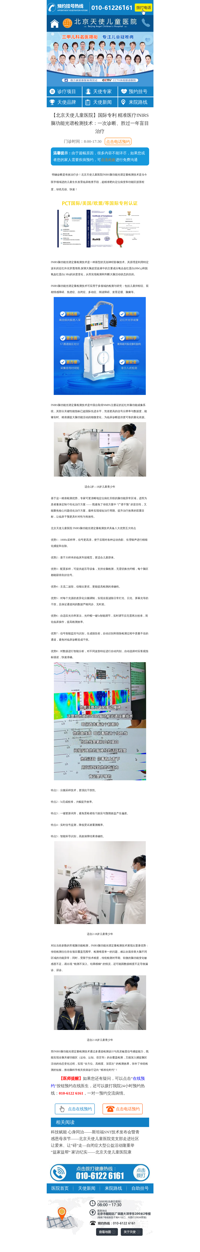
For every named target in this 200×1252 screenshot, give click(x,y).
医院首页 (60, 1188)
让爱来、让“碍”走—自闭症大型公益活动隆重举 (92, 1145)
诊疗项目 (66, 91)
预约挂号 (138, 91)
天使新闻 (102, 102)
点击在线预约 (80, 1109)
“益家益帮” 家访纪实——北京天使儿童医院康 (91, 1152)
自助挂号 (140, 1188)
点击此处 (108, 160)
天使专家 (102, 91)
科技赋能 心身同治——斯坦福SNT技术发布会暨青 (95, 1132)
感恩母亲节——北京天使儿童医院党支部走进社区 (95, 1139)
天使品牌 (66, 102)
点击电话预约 (118, 142)
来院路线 (138, 102)
